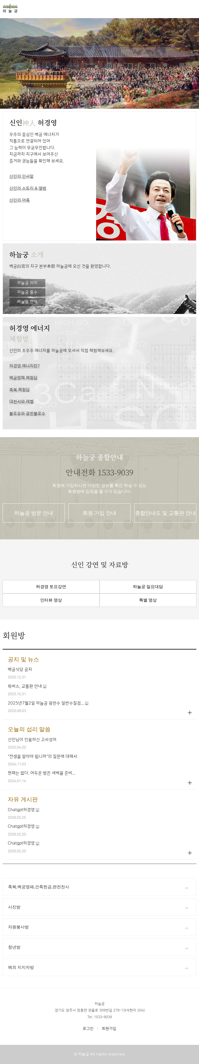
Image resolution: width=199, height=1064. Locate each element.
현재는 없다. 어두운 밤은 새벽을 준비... (41, 773)
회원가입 (109, 1028)
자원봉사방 (98, 927)
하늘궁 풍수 (27, 292)
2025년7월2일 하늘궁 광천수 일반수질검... (46, 703)
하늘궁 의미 (27, 283)
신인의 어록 (19, 201)
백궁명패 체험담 (23, 379)
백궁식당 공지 (20, 669)
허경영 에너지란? (24, 367)
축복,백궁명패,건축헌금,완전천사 (98, 887)
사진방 (98, 907)
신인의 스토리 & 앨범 (27, 189)
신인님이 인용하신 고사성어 (32, 739)
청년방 (98, 947)
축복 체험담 (19, 391)
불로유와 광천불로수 (27, 415)
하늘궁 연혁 (27, 301)
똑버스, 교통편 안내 (25, 686)
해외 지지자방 (98, 967)
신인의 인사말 (21, 178)
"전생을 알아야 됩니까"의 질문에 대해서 (42, 756)
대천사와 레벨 (21, 403)
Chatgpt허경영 (21, 810)
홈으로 (31, 8)
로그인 (88, 1028)
